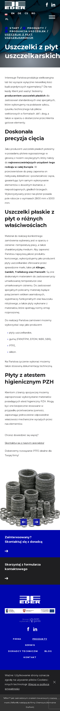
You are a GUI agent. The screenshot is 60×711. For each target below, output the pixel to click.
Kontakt (30, 657)
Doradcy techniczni (23, 651)
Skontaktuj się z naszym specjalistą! (24, 443)
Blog (48, 651)
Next (36, 522)
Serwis (30, 645)
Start (14, 28)
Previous (23, 522)
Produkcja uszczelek (28, 31)
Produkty (35, 28)
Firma (17, 639)
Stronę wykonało (23, 620)
